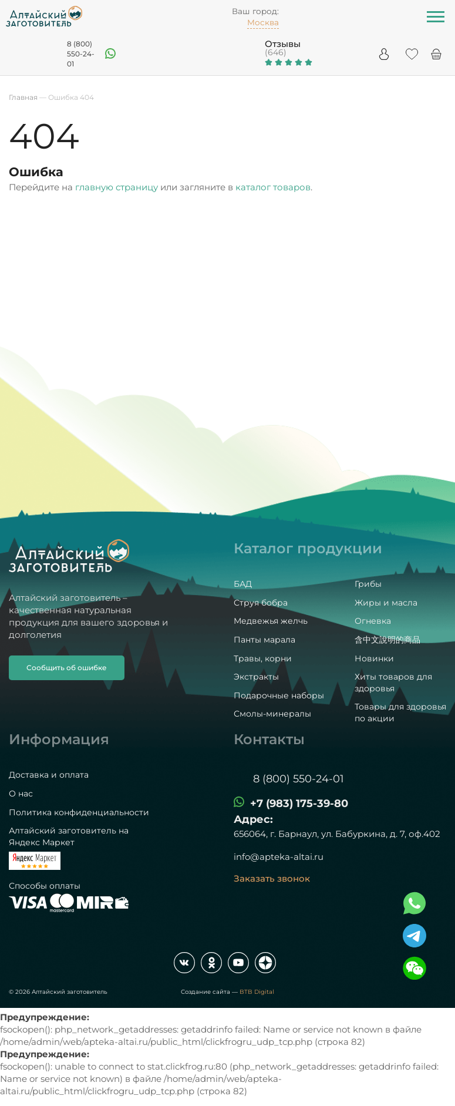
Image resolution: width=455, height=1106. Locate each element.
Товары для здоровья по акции (400, 712)
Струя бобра (261, 602)
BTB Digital (257, 992)
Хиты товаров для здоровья (393, 682)
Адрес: (253, 819)
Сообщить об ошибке (66, 667)
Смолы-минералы (272, 713)
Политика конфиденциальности (79, 812)
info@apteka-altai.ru (278, 856)
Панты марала (264, 639)
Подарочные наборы (279, 695)
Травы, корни (263, 658)
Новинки (374, 658)
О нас (21, 793)
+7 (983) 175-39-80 (299, 803)
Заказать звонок (272, 878)
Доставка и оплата (49, 774)
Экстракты (256, 676)
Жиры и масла (386, 602)
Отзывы (283, 43)
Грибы (368, 584)
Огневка (373, 621)
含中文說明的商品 (387, 639)
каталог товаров (273, 187)
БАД (243, 584)
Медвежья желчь (271, 621)
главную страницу (116, 187)
